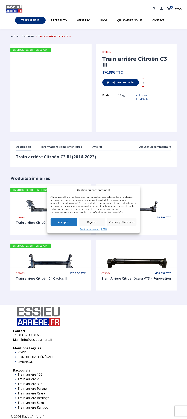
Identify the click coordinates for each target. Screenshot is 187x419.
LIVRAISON (93, 364)
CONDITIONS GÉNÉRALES (36, 357)
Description (23, 146)
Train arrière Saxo (31, 402)
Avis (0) (97, 146)
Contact (158, 20)
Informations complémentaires (61, 146)
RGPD (104, 229)
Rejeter (92, 222)
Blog (103, 20)
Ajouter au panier (121, 82)
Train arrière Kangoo (93, 409)
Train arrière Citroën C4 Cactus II (41, 278)
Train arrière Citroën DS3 (35, 222)
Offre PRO (83, 20)
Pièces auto (59, 20)
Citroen (29, 36)
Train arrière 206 (30, 379)
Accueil (15, 36)
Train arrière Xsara (31, 393)
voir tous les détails (142, 97)
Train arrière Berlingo (33, 398)
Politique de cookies (90, 229)
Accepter (63, 222)
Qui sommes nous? (129, 20)
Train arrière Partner (33, 388)
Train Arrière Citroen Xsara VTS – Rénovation (136, 278)
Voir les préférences (122, 222)
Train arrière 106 (30, 374)
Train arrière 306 (30, 384)
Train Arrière (30, 20)
